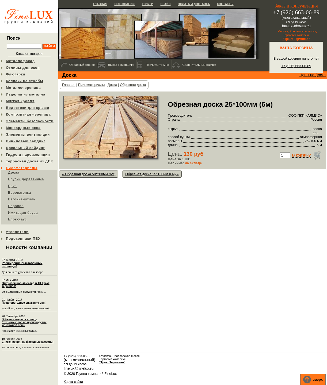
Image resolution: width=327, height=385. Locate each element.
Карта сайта (73, 382)
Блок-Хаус (17, 219)
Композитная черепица (28, 114)
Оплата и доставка (194, 4)
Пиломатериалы (21, 168)
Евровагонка (19, 192)
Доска (14, 172)
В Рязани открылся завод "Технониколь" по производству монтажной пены (24, 322)
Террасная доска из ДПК (29, 161)
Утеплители (17, 232)
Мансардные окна (23, 128)
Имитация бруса (23, 213)
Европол (16, 206)
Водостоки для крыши (27, 108)
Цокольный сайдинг (25, 148)
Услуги (147, 4)
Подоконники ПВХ (23, 239)
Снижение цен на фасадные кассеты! (28, 341)
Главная (100, 4)
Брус (12, 186)
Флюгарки (15, 74)
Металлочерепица (23, 88)
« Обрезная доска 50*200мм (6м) (88, 174)
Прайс (165, 4)
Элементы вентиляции (28, 134)
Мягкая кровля (20, 101)
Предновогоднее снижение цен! (24, 302)
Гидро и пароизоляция (28, 155)
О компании (124, 4)
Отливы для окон (23, 68)
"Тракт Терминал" (296, 39)
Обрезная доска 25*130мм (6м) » (151, 174)
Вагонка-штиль (21, 199)
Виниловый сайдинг (25, 141)
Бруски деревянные (26, 179)
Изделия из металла (25, 94)
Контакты (225, 4)
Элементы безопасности (30, 121)
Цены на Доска (312, 75)
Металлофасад (20, 61)
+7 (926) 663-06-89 (296, 66)
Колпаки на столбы (24, 81)
